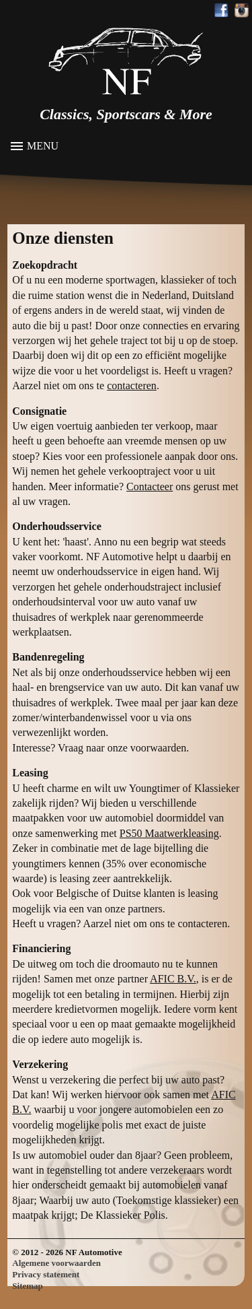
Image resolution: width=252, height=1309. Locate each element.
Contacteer (149, 486)
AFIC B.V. (173, 978)
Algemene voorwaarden (56, 1263)
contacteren (132, 385)
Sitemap (27, 1286)
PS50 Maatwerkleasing (169, 833)
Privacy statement (45, 1274)
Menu (42, 146)
